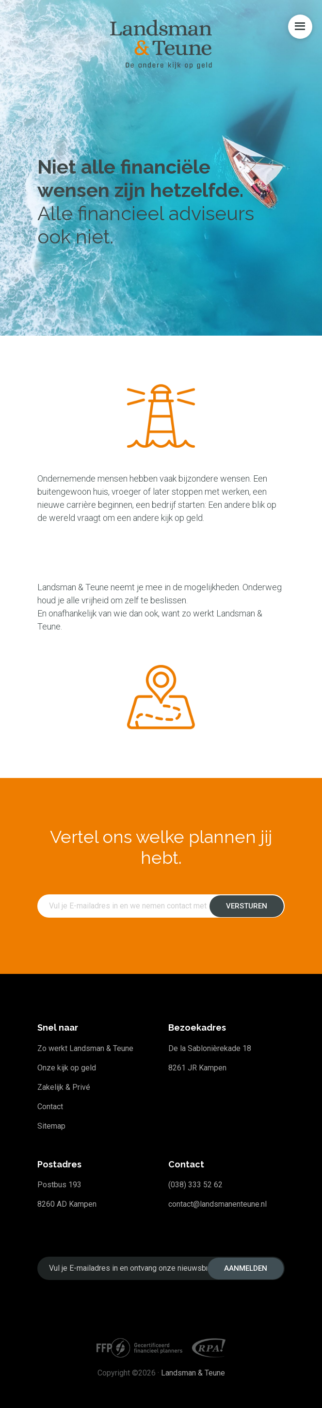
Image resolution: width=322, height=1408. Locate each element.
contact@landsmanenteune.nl (217, 1204)
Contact (50, 1106)
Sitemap (51, 1126)
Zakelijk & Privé (63, 1087)
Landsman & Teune (193, 1372)
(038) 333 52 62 (195, 1184)
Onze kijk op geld (66, 1067)
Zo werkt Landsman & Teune (85, 1048)
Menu (300, 26)
